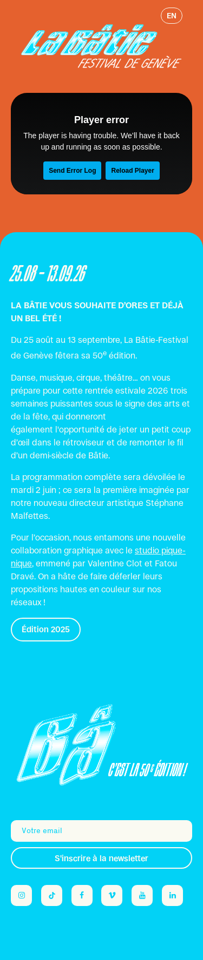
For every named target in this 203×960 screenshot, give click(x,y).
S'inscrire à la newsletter (101, 858)
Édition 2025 (46, 629)
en (171, 15)
